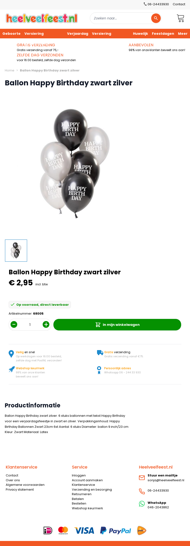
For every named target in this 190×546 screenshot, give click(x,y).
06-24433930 (158, 490)
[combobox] (126, 18)
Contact (179, 4)
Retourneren (82, 494)
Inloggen (79, 475)
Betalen (78, 499)
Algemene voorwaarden (25, 484)
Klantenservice (83, 484)
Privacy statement (20, 489)
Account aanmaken (87, 480)
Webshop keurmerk (87, 508)
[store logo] (42, 18)
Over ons (13, 480)
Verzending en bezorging (92, 489)
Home (9, 70)
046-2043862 (158, 507)
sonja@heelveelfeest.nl (166, 480)
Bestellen (79, 503)
